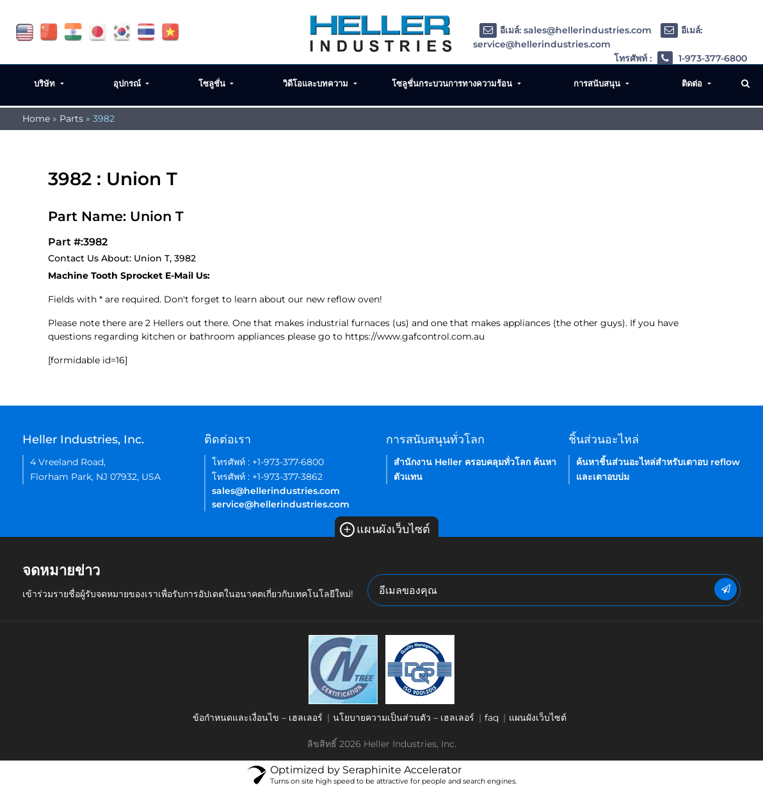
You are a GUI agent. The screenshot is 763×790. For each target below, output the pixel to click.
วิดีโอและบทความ (317, 83)
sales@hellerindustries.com (276, 491)
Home (36, 118)
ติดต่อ (693, 83)
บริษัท (46, 83)
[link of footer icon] (343, 669)
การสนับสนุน (598, 83)
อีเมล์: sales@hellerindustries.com (565, 30)
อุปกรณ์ (128, 83)
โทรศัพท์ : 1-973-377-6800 (680, 58)
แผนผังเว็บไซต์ (385, 529)
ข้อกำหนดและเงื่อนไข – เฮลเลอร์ (258, 717)
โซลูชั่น (213, 83)
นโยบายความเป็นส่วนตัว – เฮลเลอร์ (403, 717)
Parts (71, 118)
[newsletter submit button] (725, 589)
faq (492, 717)
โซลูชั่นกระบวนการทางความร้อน (453, 83)
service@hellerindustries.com (280, 504)
